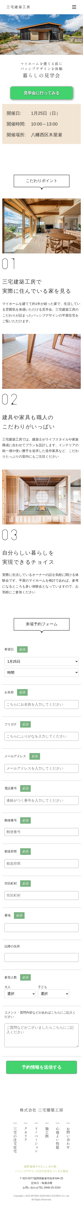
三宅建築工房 (19, 7)
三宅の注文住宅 (15, 1140)
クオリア (25, 1134)
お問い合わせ (68, 1138)
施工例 (47, 1132)
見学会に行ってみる (42, 93)
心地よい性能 (57, 1138)
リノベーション (36, 1140)
